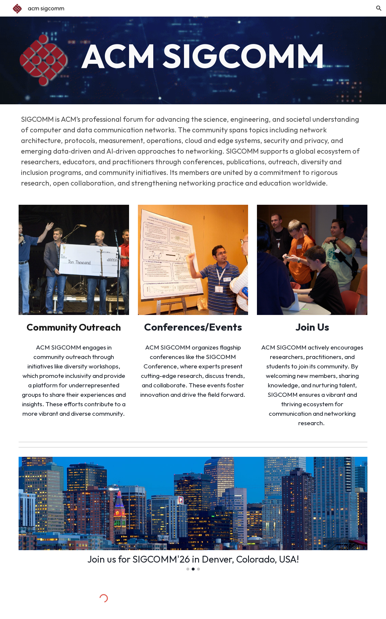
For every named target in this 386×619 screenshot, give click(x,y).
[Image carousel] (193, 514)
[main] (222, 55)
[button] (379, 8)
